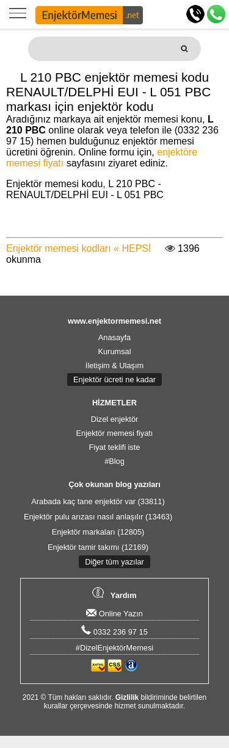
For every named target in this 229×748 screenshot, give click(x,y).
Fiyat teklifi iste (114, 447)
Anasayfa (114, 337)
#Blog (114, 461)
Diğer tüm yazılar (114, 561)
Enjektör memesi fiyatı (114, 433)
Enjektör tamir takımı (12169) (98, 547)
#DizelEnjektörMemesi (114, 647)
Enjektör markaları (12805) (98, 531)
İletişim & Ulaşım (114, 365)
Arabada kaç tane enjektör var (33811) (97, 501)
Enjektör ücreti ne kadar (114, 379)
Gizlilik (127, 697)
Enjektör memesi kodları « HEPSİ (78, 248)
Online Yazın (114, 613)
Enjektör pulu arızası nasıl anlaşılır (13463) (98, 516)
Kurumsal (114, 351)
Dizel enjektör (115, 419)
